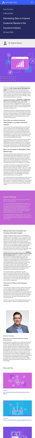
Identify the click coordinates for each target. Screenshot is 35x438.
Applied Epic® (26, 260)
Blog (15, 2)
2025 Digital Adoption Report (13, 87)
